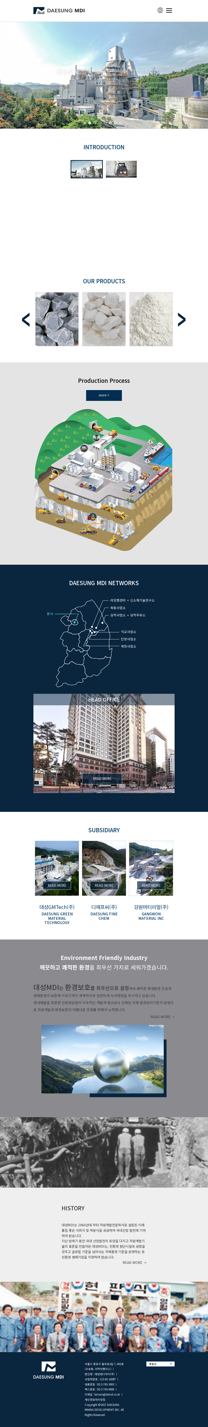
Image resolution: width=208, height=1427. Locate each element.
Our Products (104, 281)
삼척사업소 (118, 615)
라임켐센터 (118, 600)
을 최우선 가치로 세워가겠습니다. (104, 962)
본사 (50, 613)
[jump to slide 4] (105, 123)
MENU (169, 10)
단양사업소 (128, 639)
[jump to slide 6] (115, 123)
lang (160, 10)
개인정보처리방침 (95, 1399)
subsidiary (104, 830)
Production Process (104, 380)
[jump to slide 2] (94, 123)
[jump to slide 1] (89, 123)
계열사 (152, 1364)
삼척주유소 (137, 615)
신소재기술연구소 (142, 600)
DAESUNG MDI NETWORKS (104, 583)
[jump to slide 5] (110, 123)
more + (104, 395)
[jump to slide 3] (100, 123)
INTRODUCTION (104, 147)
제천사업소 (128, 646)
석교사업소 (128, 631)
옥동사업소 (118, 607)
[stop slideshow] (120, 123)
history (73, 1208)
